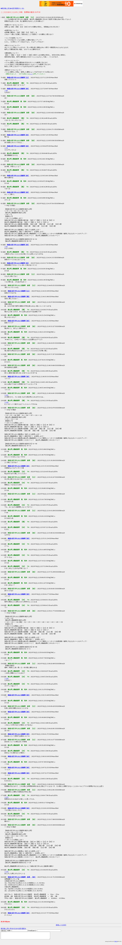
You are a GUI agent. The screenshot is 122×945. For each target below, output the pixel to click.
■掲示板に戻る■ (6, 8)
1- (20, 8)
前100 (12, 928)
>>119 (6, 402)
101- (23, 8)
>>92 (6, 246)
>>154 (6, 678)
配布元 (116, 942)
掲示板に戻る (5, 928)
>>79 (6, 148)
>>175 (6, 797)
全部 (13, 8)
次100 (16, 928)
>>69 (6, 90)
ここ (31, 74)
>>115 (6, 395)
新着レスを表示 (61, 925)
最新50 (17, 8)
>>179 (6, 871)
